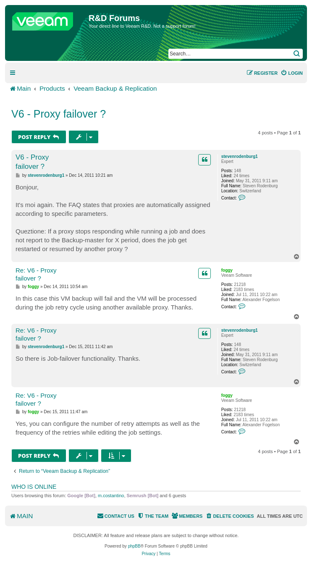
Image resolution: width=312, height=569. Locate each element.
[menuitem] (292, 73)
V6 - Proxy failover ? (58, 114)
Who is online (33, 486)
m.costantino (111, 495)
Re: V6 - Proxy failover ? (36, 274)
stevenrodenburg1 (239, 156)
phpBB (134, 546)
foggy (227, 270)
